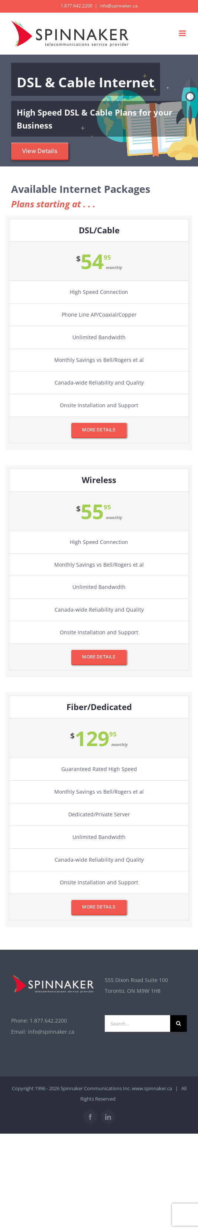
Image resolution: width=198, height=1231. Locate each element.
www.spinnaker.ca (152, 1088)
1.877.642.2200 (48, 1020)
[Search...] (138, 1023)
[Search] (178, 1023)
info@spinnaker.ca (119, 6)
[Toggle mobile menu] (183, 33)
